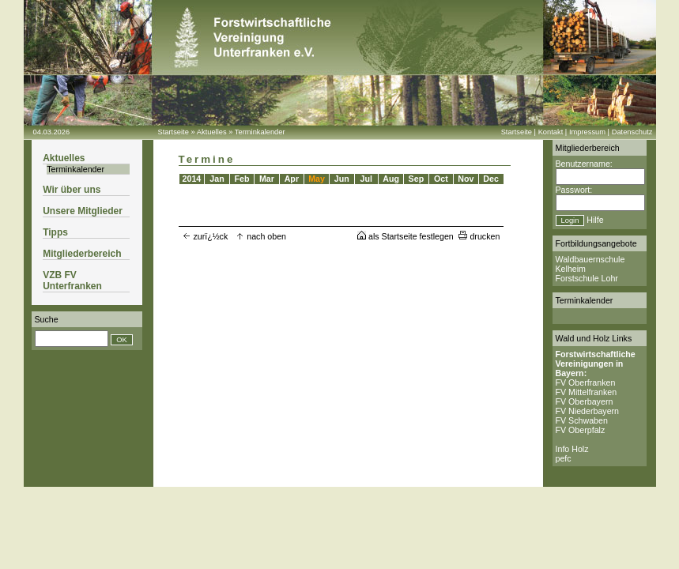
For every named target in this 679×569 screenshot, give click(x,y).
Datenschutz (632, 132)
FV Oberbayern (584, 401)
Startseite (173, 132)
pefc (563, 458)
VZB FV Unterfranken (72, 280)
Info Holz (572, 449)
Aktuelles (212, 132)
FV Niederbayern (588, 411)
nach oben (261, 236)
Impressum (587, 132)
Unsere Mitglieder (83, 211)
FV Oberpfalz (580, 430)
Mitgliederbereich (82, 253)
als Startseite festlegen (405, 236)
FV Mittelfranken (586, 392)
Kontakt (551, 132)
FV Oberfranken (586, 382)
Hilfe (595, 219)
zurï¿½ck (205, 236)
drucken (479, 236)
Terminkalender (260, 132)
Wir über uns (71, 189)
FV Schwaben (582, 420)
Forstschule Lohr (587, 278)
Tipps (55, 232)
